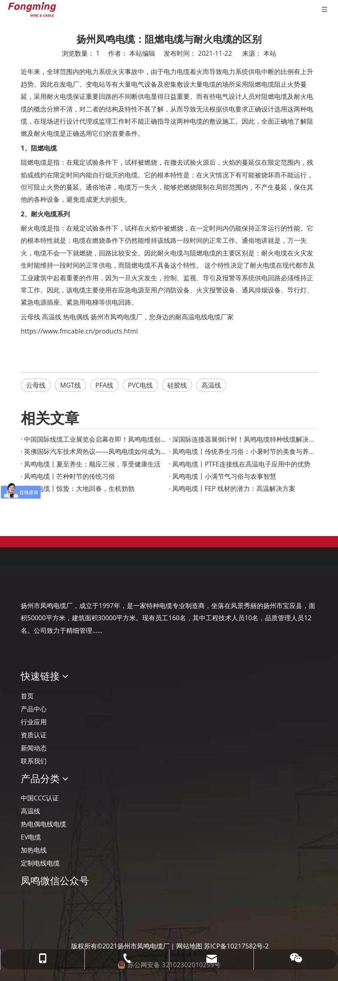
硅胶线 (177, 385)
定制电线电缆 (40, 863)
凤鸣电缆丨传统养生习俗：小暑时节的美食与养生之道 (243, 451)
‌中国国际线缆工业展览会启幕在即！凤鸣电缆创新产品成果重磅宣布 (95, 439)
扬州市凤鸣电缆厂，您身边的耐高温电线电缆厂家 (162, 316)
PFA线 (104, 385)
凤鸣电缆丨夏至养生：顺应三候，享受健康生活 (92, 464)
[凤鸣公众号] (27, 902)
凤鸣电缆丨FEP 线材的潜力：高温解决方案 (233, 488)
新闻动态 (34, 747)
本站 (269, 53)
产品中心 (34, 708)
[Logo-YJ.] (27, 580)
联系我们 (34, 760)
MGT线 (70, 385)
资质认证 (34, 734)
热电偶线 (76, 316)
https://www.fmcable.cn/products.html (79, 331)
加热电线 (34, 850)
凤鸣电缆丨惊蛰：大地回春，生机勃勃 (79, 488)
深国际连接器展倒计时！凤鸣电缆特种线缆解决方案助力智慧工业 (243, 439)
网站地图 (189, 946)
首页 (27, 695)
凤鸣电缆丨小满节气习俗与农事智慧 (224, 476)
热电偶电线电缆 (43, 824)
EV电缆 (31, 837)
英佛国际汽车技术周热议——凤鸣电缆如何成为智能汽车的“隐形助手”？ (95, 451)
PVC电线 (140, 385)
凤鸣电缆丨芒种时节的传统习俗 (69, 476)
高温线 (51, 316)
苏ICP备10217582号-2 (236, 946)
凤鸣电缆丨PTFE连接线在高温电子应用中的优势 (241, 464)
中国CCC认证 (40, 798)
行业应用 (34, 721)
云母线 (30, 316)
